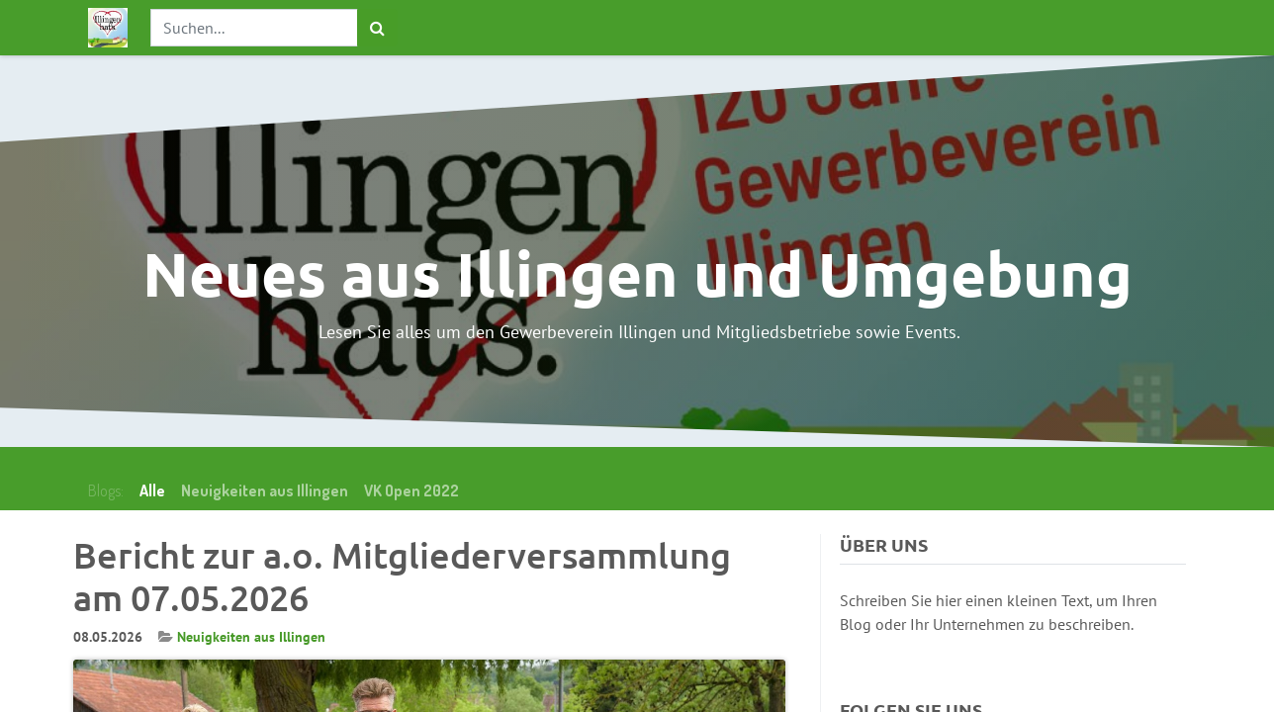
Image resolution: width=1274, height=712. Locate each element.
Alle (152, 490)
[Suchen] (377, 27)
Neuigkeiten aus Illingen (251, 637)
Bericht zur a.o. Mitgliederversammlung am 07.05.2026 (402, 576)
